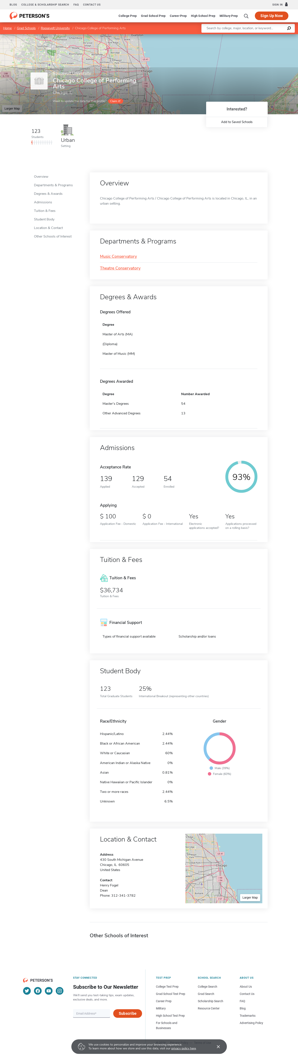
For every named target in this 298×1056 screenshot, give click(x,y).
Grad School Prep (153, 16)
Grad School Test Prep (170, 994)
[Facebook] (38, 991)
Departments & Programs (53, 185)
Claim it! (115, 101)
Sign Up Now (271, 15)
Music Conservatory (118, 256)
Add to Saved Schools (236, 122)
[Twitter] (27, 991)
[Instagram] (59, 991)
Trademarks (247, 1015)
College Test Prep (167, 986)
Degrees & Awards (48, 193)
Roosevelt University (55, 28)
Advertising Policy (251, 1023)
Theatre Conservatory (120, 268)
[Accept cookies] (215, 1046)
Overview (41, 176)
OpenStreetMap (269, 36)
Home (7, 28)
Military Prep (229, 16)
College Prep (128, 16)
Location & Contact (48, 228)
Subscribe (128, 1013)
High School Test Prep (170, 1015)
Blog (13, 4)
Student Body (44, 219)
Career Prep (178, 16)
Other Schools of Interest (53, 236)
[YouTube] (49, 991)
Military (161, 1008)
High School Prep (203, 16)
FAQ (76, 4)
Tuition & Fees (45, 210)
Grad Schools (26, 28)
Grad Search (206, 994)
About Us (246, 986)
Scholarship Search (210, 1001)
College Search (207, 986)
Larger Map (12, 108)
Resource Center (209, 1008)
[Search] (246, 15)
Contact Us (247, 994)
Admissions (43, 202)
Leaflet (246, 36)
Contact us (92, 4)
